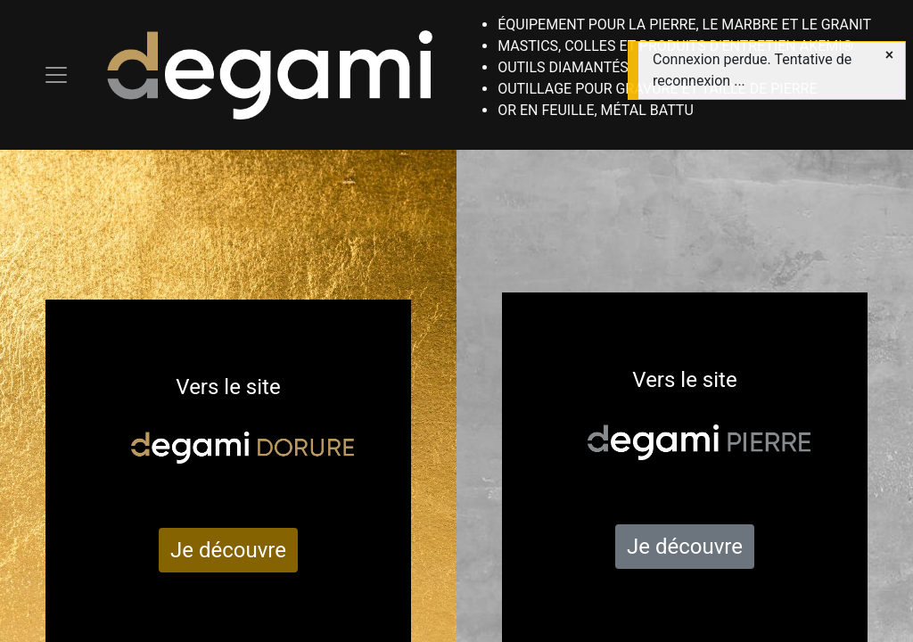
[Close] (889, 55)
